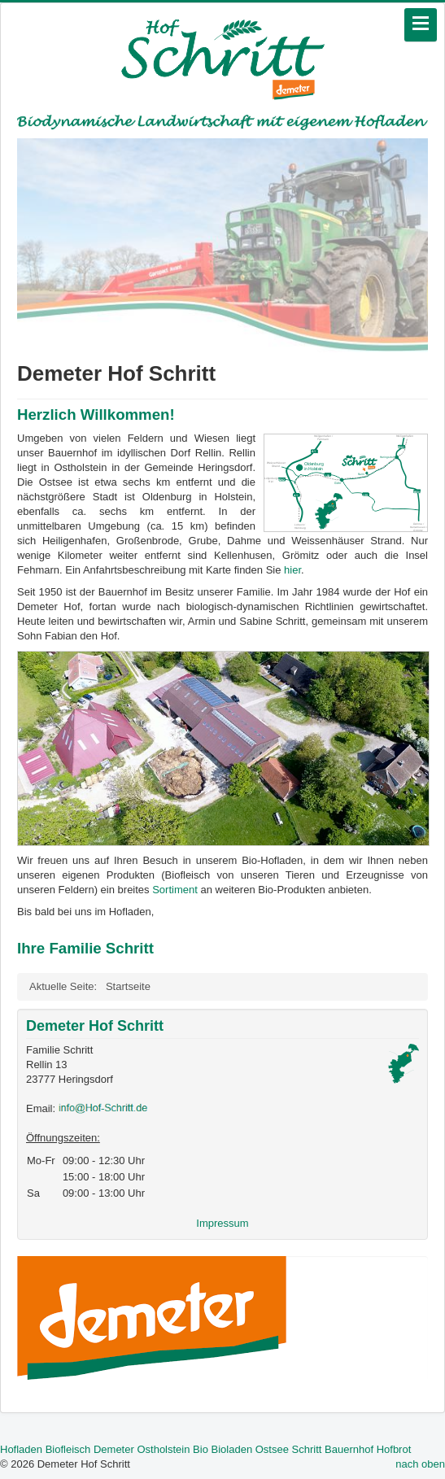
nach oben (420, 1464)
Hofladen (21, 1449)
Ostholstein (163, 1449)
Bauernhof (349, 1449)
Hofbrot (394, 1449)
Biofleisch (68, 1449)
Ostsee (272, 1449)
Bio (200, 1449)
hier (292, 570)
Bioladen (232, 1449)
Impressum (222, 1223)
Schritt (307, 1449)
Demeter (114, 1449)
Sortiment (176, 889)
